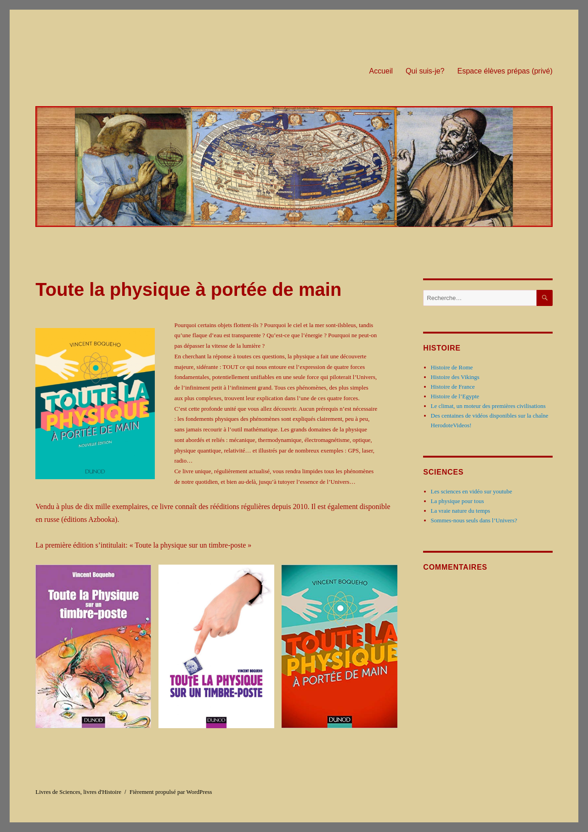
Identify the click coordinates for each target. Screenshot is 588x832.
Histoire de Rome (452, 367)
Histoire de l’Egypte (455, 396)
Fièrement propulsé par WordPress (171, 791)
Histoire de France (453, 386)
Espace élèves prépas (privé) (505, 71)
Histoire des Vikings (455, 377)
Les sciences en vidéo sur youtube (471, 491)
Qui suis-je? (425, 71)
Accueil (381, 71)
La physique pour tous (457, 501)
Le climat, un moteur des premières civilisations (488, 405)
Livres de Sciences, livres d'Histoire (78, 791)
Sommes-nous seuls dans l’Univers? (474, 520)
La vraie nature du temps (460, 510)
